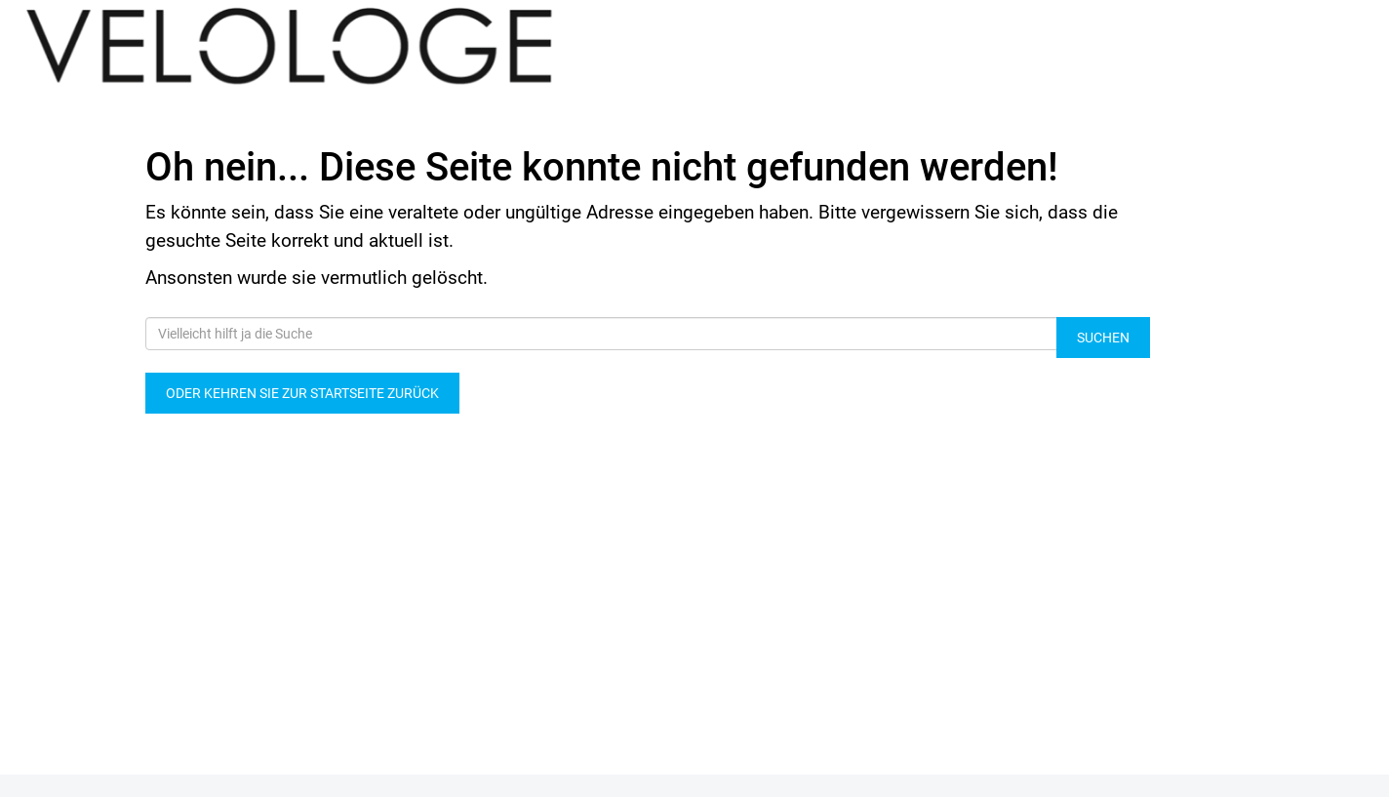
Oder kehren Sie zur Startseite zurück (302, 393)
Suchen (1103, 337)
